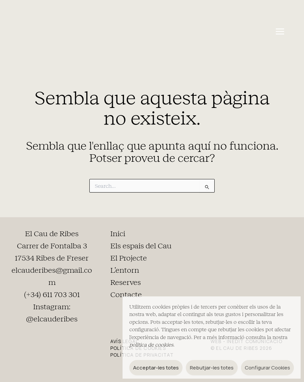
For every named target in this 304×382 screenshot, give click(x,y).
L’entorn (124, 270)
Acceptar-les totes (156, 367)
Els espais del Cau (141, 246)
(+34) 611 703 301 (52, 295)
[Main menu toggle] (279, 31)
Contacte (126, 295)
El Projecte (128, 258)
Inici (117, 234)
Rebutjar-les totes (212, 367)
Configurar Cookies (267, 367)
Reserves (125, 282)
